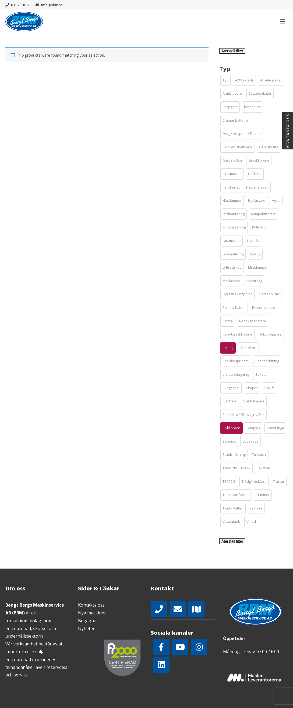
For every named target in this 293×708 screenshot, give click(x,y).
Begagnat (88, 621)
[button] (225, 80)
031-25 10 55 (21, 4)
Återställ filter (232, 51)
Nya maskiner (92, 613)
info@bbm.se (52, 4)
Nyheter (86, 628)
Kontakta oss (91, 605)
